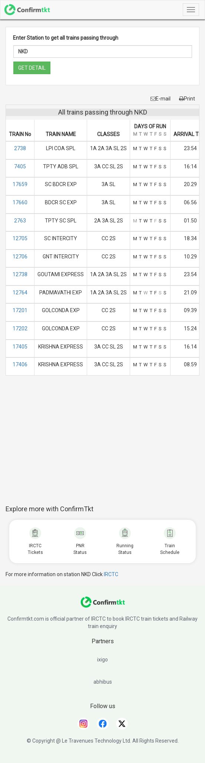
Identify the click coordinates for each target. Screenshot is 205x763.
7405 (20, 166)
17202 (20, 328)
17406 (20, 364)
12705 (20, 238)
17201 (20, 310)
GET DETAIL (32, 68)
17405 (20, 347)
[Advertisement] (105, 444)
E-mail (161, 99)
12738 (20, 274)
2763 (20, 221)
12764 (20, 292)
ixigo (102, 660)
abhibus (102, 682)
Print (187, 99)
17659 (20, 184)
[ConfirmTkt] (102, 606)
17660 (20, 202)
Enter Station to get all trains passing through (65, 38)
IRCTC (111, 574)
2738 (20, 148)
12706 (20, 257)
